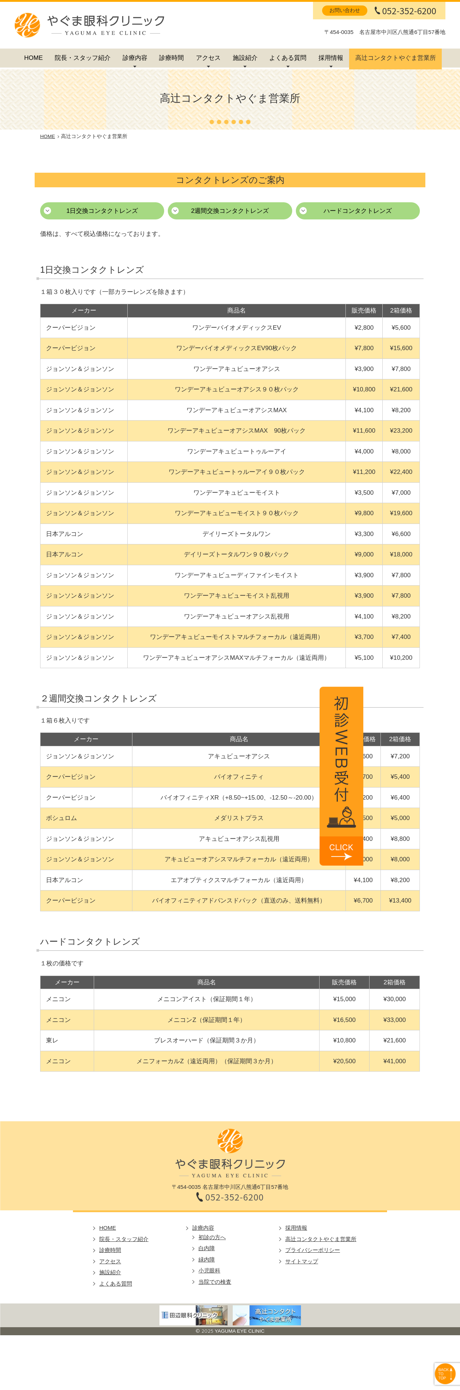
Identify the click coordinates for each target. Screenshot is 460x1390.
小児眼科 (209, 1270)
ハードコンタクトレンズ (358, 210)
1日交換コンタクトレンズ (102, 210)
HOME (33, 57)
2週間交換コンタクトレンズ (230, 210)
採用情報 (330, 57)
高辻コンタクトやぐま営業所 (395, 57)
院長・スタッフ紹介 (83, 57)
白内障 (206, 1248)
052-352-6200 (409, 10)
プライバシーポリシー (312, 1250)
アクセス (208, 57)
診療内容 (135, 57)
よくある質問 (287, 57)
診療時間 (171, 57)
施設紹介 (245, 57)
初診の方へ (212, 1237)
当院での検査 (214, 1282)
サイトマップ (301, 1261)
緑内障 (206, 1259)
